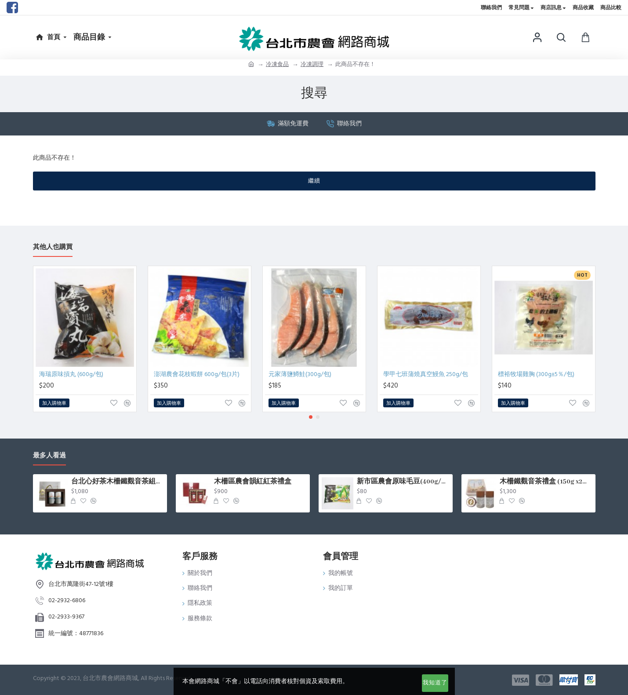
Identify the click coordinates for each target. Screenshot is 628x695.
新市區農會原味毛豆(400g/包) (403, 482)
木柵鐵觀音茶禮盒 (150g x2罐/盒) (546, 482)
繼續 (314, 181)
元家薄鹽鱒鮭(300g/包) (300, 374)
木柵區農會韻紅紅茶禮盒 (252, 482)
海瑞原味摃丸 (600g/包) (71, 374)
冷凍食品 (277, 64)
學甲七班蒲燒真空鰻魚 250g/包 (425, 374)
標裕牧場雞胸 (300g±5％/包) (536, 374)
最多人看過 (49, 456)
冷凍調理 (312, 64)
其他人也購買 (53, 247)
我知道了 (435, 683)
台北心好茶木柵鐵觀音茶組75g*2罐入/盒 (117, 482)
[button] (310, 417)
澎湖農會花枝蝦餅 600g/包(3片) (197, 374)
